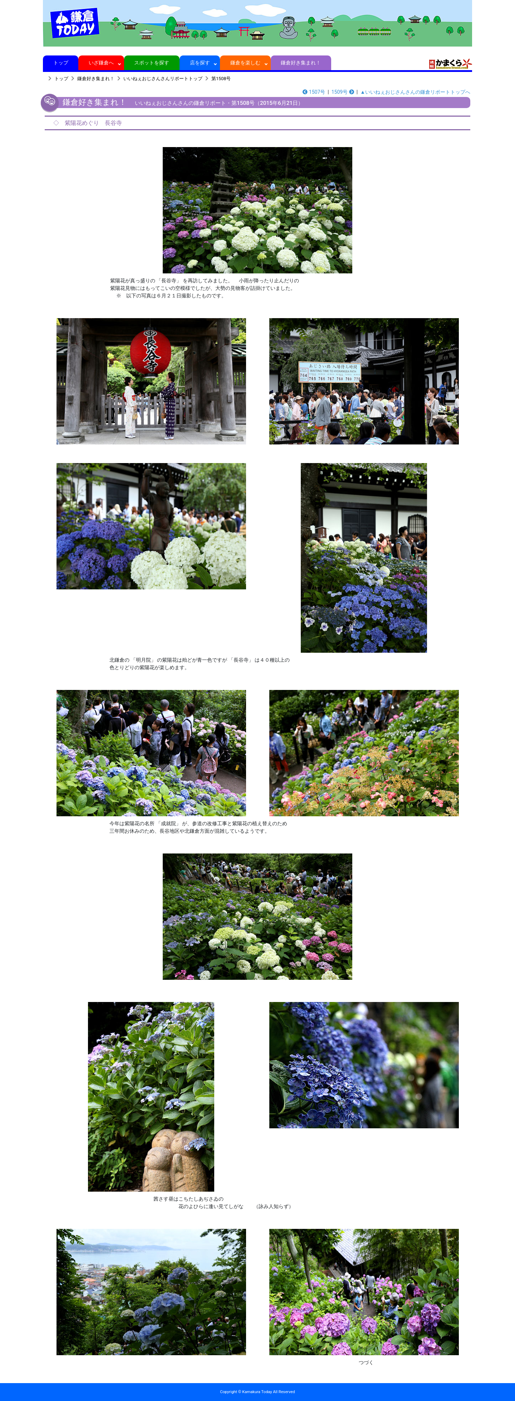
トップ (60, 62)
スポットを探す (152, 62)
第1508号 (221, 78)
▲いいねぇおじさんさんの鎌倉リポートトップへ (415, 92)
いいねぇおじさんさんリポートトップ (162, 78)
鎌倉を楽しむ (245, 62)
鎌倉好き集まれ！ (301, 62)
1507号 (314, 92)
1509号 (343, 92)
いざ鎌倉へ (101, 62)
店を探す (199, 62)
